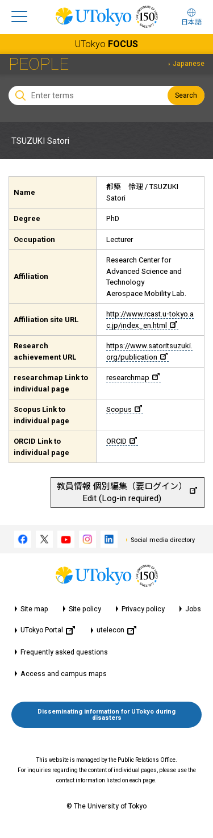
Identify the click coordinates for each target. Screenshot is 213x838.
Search (186, 95)
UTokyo (106, 44)
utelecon (116, 630)
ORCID (121, 441)
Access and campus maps (63, 673)
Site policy (85, 609)
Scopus (124, 409)
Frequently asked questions (64, 652)
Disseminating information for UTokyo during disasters (106, 715)
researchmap (133, 377)
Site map (34, 609)
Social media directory (163, 540)
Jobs (193, 609)
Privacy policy (143, 609)
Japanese (188, 64)
